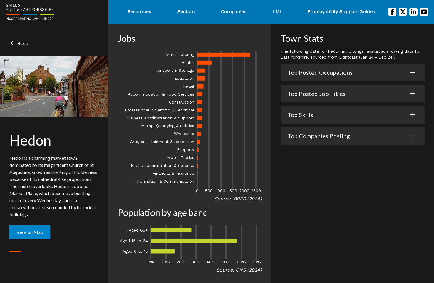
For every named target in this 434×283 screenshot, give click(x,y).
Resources (139, 11)
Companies (233, 11)
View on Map (29, 232)
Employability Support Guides (341, 11)
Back (18, 43)
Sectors (186, 11)
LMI (276, 11)
